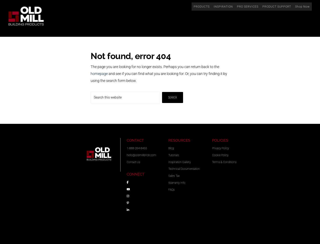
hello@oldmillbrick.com (141, 155)
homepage (99, 74)
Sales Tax (174, 175)
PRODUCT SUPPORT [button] (276, 6)
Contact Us (133, 162)
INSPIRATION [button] (223, 6)
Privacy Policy (220, 148)
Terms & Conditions (224, 162)
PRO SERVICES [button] (247, 6)
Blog (171, 148)
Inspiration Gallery (179, 162)
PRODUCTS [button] (202, 6)
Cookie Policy (220, 155)
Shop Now (302, 6)
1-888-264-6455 (137, 148)
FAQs (171, 189)
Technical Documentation (184, 168)
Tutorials (173, 155)
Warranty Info (176, 182)
